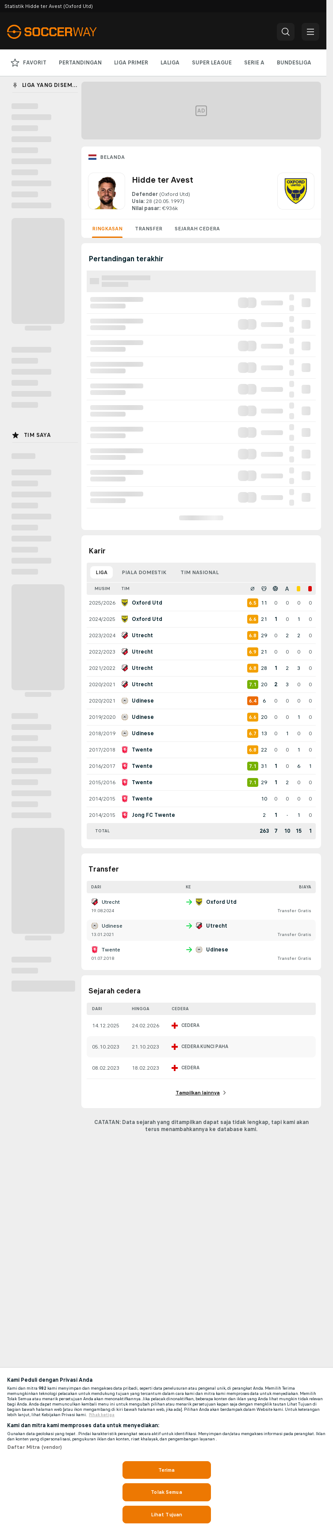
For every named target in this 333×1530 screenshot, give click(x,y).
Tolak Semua (166, 1492)
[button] (286, 32)
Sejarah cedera (197, 229)
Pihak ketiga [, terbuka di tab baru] (102, 1414)
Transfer (148, 229)
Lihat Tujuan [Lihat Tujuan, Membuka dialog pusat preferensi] (166, 1514)
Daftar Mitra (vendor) (34, 1447)
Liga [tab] (101, 572)
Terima (166, 1470)
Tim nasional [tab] (199, 572)
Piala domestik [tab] (144, 572)
